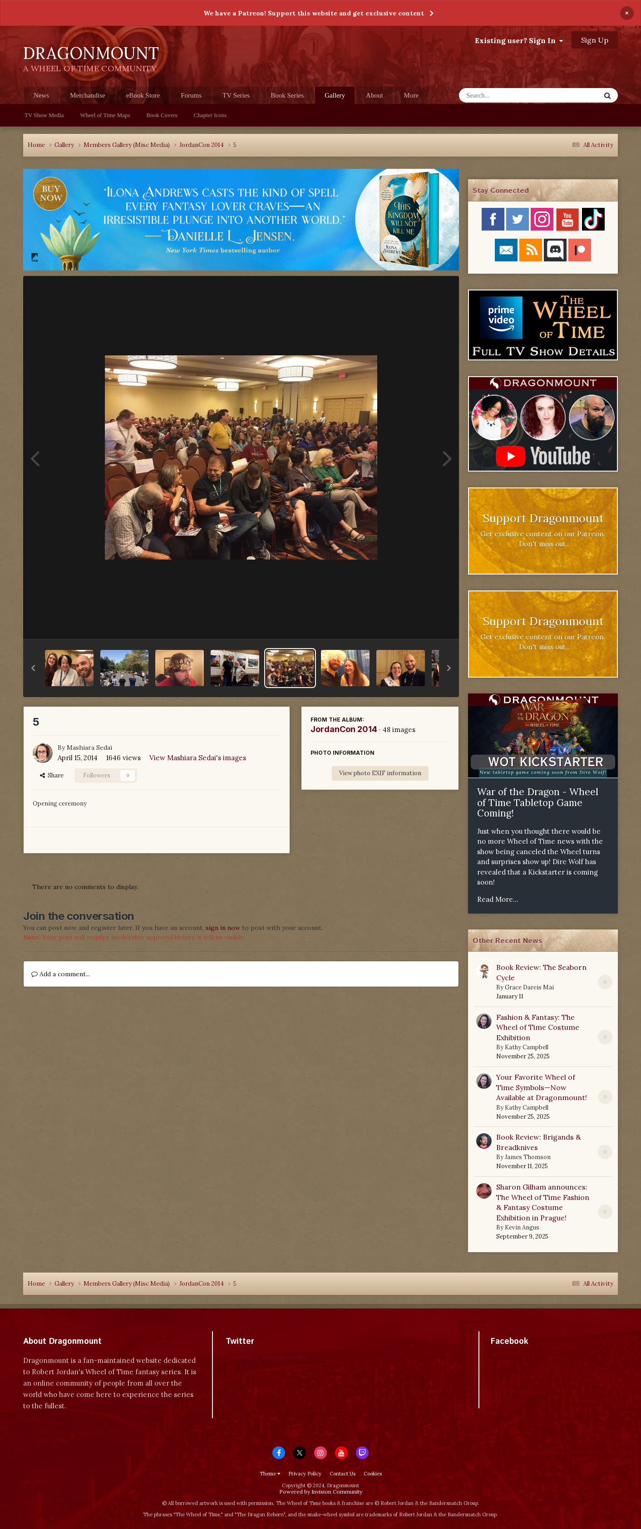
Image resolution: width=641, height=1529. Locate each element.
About (374, 95)
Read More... (497, 899)
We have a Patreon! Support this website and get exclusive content (313, 13)
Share (52, 775)
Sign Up (594, 39)
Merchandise (87, 95)
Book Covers (162, 115)
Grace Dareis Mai (529, 987)
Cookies (373, 1473)
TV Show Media (44, 115)
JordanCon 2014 (344, 729)
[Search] (506, 95)
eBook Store (143, 95)
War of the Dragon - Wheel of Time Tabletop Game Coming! (537, 802)
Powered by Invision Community (320, 1491)
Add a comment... (60, 974)
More (411, 95)
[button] (33, 668)
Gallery (335, 98)
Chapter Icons (210, 115)
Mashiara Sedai (89, 747)
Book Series (287, 95)
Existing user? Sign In (519, 40)
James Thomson (528, 1157)
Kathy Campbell (526, 1047)
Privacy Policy (304, 1473)
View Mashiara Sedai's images (197, 757)
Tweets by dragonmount (266, 1357)
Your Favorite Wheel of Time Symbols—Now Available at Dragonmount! (541, 1087)
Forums (191, 95)
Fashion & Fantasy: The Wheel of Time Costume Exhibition (537, 1027)
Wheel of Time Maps (105, 115)
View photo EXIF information (380, 773)
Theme (270, 1473)
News (41, 95)
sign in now (223, 928)
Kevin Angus (522, 1227)
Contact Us (342, 1473)
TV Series (236, 95)
